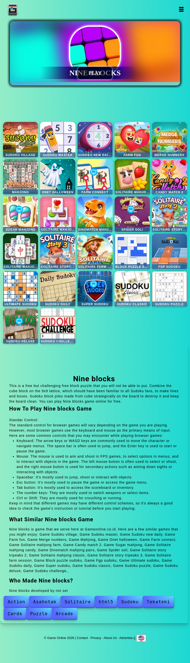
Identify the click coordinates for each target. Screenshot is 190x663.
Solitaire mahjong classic (20, 251)
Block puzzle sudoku (132, 251)
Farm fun (132, 139)
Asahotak (44, 602)
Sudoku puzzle (169, 288)
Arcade (64, 613)
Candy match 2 (169, 176)
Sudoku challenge (57, 326)
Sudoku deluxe (20, 326)
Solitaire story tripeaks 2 (169, 214)
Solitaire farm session (95, 251)
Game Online (28, 9)
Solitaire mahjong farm (132, 176)
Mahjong (20, 176)
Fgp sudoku (169, 251)
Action (16, 602)
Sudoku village (20, 139)
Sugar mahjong (20, 214)
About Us (110, 638)
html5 (106, 602)
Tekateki (158, 602)
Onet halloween (57, 176)
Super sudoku (95, 288)
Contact (82, 638)
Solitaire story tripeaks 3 (57, 251)
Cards (15, 613)
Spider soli (132, 214)
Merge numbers (169, 139)
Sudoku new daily (95, 139)
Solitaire (78, 602)
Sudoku (130, 602)
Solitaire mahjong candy (57, 214)
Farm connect (95, 176)
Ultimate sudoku (20, 288)
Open (181, 9)
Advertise (126, 638)
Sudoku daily (57, 288)
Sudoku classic (132, 288)
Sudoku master (57, 139)
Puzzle (39, 613)
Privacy (96, 638)
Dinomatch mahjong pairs (95, 214)
